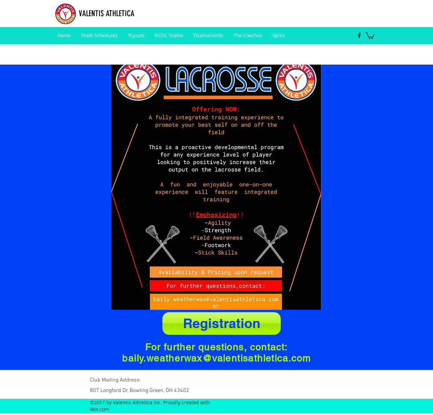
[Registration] (221, 323)
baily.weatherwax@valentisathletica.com (216, 358)
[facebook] (359, 35)
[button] (369, 35)
